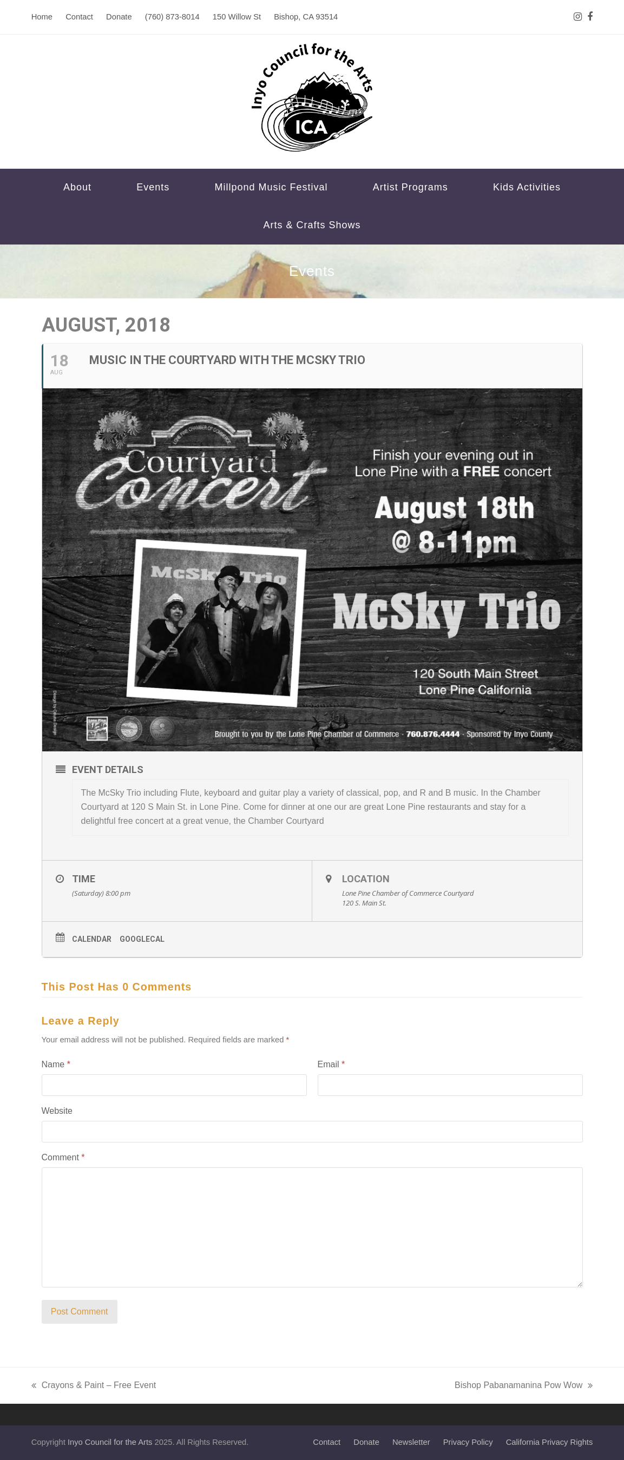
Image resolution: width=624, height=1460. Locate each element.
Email (331, 1064)
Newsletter (411, 1442)
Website (57, 1110)
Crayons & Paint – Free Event (93, 1386)
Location (366, 878)
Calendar (91, 939)
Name (56, 1064)
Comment (63, 1157)
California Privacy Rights (549, 1442)
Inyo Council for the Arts (110, 1442)
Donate (366, 1442)
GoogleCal (142, 939)
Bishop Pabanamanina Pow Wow (524, 1386)
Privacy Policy (468, 1442)
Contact (326, 1442)
